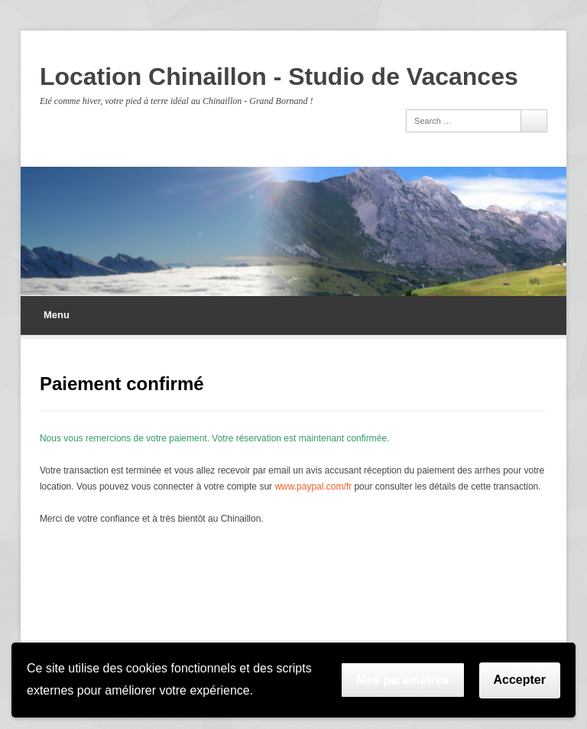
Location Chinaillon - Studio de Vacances (279, 76)
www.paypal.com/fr (313, 486)
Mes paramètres (402, 679)
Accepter (520, 679)
